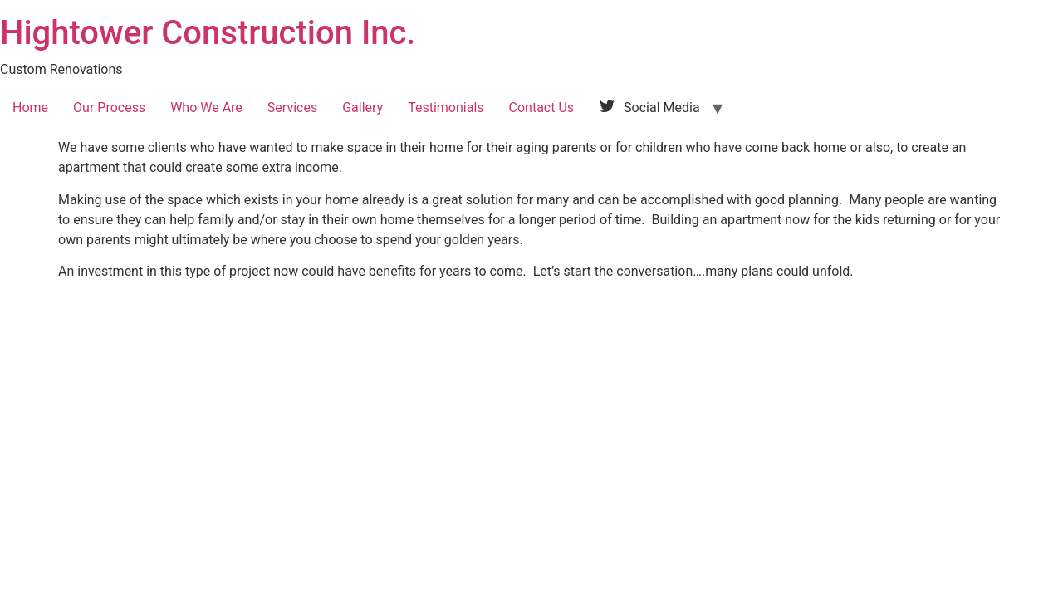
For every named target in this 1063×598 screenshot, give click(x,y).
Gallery (362, 107)
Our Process (109, 107)
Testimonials (445, 107)
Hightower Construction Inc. (207, 32)
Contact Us (542, 107)
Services (292, 107)
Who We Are (206, 107)
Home (30, 107)
